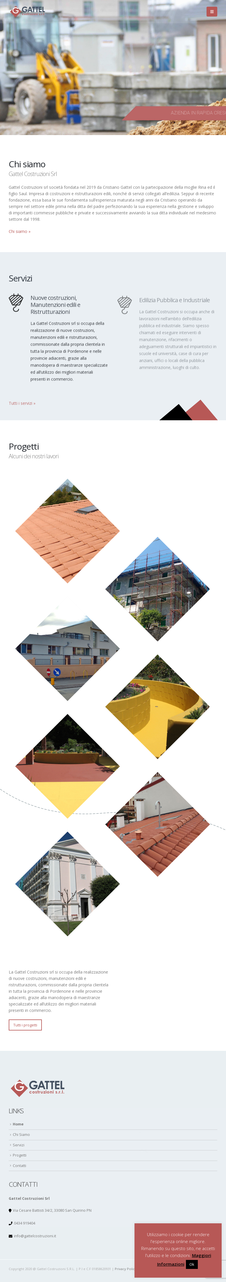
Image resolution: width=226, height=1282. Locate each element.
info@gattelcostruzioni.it (35, 1235)
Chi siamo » (20, 231)
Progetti (19, 1155)
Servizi (18, 1145)
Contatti (19, 1165)
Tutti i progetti (25, 1025)
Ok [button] (191, 1264)
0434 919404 (24, 1223)
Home (18, 1124)
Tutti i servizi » (22, 406)
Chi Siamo (21, 1134)
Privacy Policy (126, 1269)
